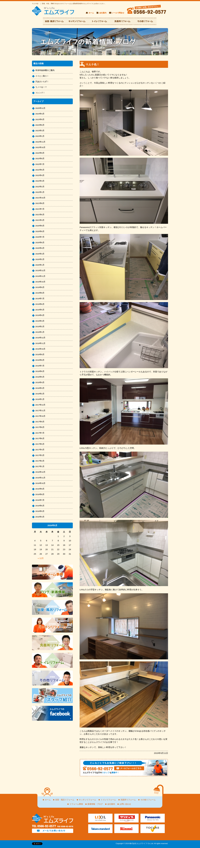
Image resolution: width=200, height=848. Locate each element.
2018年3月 (39, 388)
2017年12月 (40, 405)
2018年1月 (39, 399)
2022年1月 (39, 192)
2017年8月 (39, 427)
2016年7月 (39, 500)
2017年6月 (39, 439)
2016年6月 (39, 506)
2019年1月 (39, 332)
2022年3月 (39, 181)
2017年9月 (39, 422)
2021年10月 (40, 198)
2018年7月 (39, 366)
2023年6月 (39, 125)
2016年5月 (39, 511)
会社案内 (102, 13)
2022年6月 (39, 170)
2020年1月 (39, 265)
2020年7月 (39, 237)
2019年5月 (39, 310)
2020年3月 (39, 254)
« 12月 (41, 558)
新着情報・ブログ (95, 804)
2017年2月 (39, 461)
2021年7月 (39, 209)
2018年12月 (40, 338)
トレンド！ (40, 93)
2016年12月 (40, 472)
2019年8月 (39, 293)
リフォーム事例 (76, 804)
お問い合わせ (125, 804)
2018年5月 (39, 377)
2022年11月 (40, 142)
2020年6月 (39, 243)
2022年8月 (39, 159)
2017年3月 (39, 455)
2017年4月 (39, 450)
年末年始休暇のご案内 (44, 70)
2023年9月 (39, 119)
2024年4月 (39, 114)
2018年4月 (39, 382)
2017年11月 (40, 411)
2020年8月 (39, 231)
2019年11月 (40, 276)
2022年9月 (39, 153)
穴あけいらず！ (42, 82)
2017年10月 (40, 416)
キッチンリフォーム (87, 800)
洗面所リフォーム (128, 800)
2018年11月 (40, 343)
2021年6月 (39, 215)
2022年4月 (39, 175)
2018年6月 (39, 371)
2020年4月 (39, 248)
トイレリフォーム (108, 800)
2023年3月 (39, 131)
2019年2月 (39, 327)
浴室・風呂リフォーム (64, 800)
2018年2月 (39, 394)
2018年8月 (39, 360)
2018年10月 (40, 349)
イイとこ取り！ (42, 76)
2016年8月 (39, 494)
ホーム (91, 13)
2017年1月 (39, 466)
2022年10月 (40, 147)
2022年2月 (39, 187)
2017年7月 (39, 433)
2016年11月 (40, 478)
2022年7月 (39, 164)
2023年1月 (39, 136)
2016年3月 (39, 517)
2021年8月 (39, 203)
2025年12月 (40, 108)
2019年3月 (39, 321)
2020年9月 (39, 226)
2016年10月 (40, 483)
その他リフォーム (148, 800)
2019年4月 (39, 315)
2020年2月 (39, 259)
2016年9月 (39, 489)
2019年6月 (39, 304)
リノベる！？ (41, 87)
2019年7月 (39, 299)
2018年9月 (39, 355)
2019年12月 (40, 271)
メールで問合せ (118, 13)
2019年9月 (39, 287)
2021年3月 (39, 220)
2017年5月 (39, 444)
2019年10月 (40, 282)
